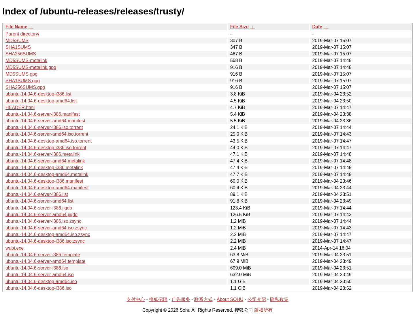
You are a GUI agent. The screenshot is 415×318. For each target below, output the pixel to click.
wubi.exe (14, 248)
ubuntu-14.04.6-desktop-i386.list (38, 93)
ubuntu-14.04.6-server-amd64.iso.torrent (46, 134)
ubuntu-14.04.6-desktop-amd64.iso (41, 281)
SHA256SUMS (20, 53)
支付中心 (136, 299)
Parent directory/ (22, 33)
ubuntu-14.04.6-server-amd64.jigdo (41, 214)
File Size (239, 26)
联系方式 (203, 299)
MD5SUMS (17, 40)
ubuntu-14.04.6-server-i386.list (36, 194)
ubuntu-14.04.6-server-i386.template (42, 254)
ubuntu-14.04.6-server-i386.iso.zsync (43, 221)
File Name (16, 26)
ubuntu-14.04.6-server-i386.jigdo (38, 207)
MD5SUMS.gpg (21, 74)
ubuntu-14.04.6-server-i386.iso (36, 267)
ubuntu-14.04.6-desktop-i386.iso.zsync (45, 241)
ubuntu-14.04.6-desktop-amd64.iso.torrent (48, 141)
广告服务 (181, 299)
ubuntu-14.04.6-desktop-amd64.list (41, 100)
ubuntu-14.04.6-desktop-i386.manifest (44, 181)
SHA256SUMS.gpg (25, 87)
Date (317, 26)
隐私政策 (279, 299)
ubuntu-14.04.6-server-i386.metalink (42, 154)
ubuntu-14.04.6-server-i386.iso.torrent (44, 127)
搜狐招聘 (158, 299)
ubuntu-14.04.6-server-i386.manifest (42, 114)
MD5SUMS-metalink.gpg (30, 67)
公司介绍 (257, 299)
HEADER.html (20, 107)
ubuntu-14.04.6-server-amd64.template (45, 261)
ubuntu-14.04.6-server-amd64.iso (39, 274)
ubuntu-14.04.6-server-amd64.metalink (45, 160)
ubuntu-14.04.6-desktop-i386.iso (38, 288)
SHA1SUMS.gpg (22, 80)
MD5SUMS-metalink (26, 60)
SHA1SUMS (18, 47)
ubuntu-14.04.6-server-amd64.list (39, 201)
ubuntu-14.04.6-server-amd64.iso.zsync (46, 227)
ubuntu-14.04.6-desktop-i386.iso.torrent (45, 147)
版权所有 (263, 310)
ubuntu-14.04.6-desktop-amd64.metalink (46, 174)
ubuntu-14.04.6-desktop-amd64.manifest (46, 187)
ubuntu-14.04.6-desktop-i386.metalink (44, 167)
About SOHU (230, 299)
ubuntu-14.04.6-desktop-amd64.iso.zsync (47, 234)
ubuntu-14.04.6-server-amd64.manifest (45, 120)
